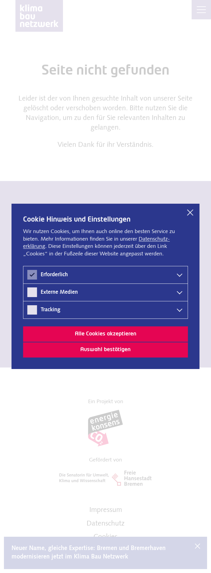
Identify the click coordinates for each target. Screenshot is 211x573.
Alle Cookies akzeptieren (105, 334)
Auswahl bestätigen (105, 349)
